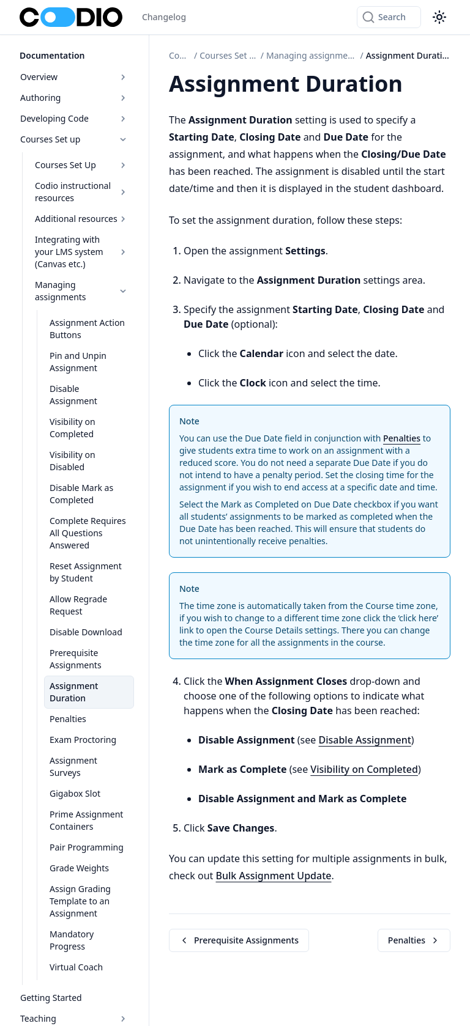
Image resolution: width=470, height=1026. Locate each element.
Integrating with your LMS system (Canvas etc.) (82, 252)
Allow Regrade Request (78, 605)
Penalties (68, 719)
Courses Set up (74, 139)
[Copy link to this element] (416, 86)
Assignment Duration (74, 692)
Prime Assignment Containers (86, 820)
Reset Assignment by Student (86, 572)
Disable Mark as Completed (81, 494)
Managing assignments (82, 291)
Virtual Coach (76, 967)
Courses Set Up (82, 165)
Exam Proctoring (83, 739)
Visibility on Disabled (72, 461)
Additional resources (82, 218)
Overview (74, 77)
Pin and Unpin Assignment (78, 362)
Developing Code (74, 118)
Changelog (164, 17)
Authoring (74, 97)
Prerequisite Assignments (76, 659)
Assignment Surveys (73, 766)
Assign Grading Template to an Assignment (80, 901)
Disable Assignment (73, 395)
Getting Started (51, 997)
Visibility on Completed (72, 428)
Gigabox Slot (75, 793)
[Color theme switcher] (439, 17)
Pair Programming (87, 847)
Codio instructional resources (82, 192)
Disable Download (86, 632)
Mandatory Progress (72, 940)
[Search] (389, 17)
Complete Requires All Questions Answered (88, 533)
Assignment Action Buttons (87, 329)
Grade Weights (79, 868)
